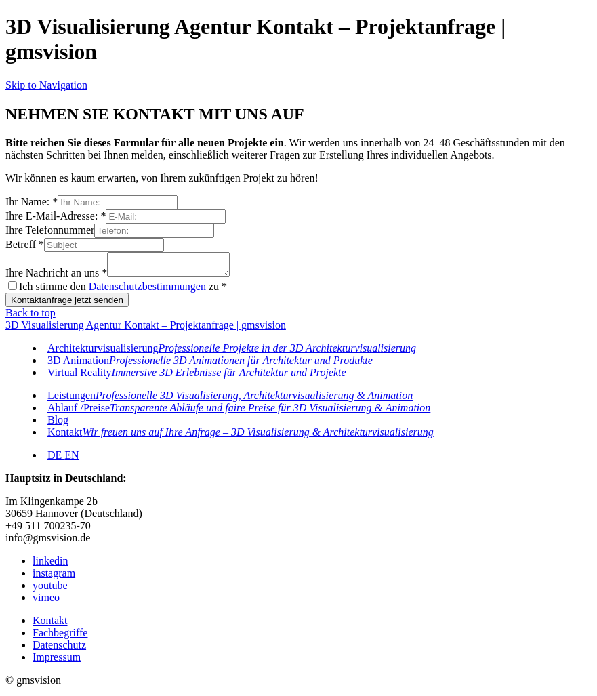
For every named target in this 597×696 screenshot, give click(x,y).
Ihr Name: (31, 201)
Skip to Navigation (46, 85)
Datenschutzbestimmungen (147, 290)
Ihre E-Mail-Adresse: (55, 216)
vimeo (46, 601)
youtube (50, 589)
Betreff (24, 244)
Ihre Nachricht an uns (56, 277)
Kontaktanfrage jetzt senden (67, 304)
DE (55, 459)
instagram (54, 577)
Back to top (30, 317)
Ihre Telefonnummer (49, 230)
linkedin (50, 565)
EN (71, 459)
